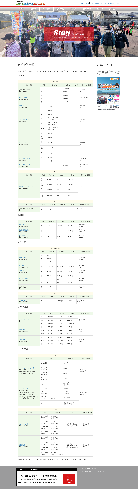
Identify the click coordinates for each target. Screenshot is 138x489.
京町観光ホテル (23, 257)
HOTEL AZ (22, 300)
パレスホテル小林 (24, 119)
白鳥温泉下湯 (22, 339)
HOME (21, 9)
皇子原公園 (22, 445)
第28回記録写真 (95, 3)
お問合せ (119, 3)
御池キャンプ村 (23, 424)
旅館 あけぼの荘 (23, 278)
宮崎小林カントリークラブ (26, 186)
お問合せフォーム (69, 478)
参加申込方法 (85, 3)
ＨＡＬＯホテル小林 (24, 164)
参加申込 (100, 9)
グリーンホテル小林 (24, 158)
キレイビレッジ (23, 389)
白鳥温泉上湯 (22, 329)
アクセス (103, 3)
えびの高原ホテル (24, 319)
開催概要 (33, 9)
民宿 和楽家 (22, 143)
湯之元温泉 (22, 235)
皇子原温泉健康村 (24, 230)
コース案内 (46, 9)
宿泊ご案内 (87, 9)
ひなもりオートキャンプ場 (26, 368)
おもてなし (60, 9)
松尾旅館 (21, 270)
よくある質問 (112, 3)
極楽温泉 (21, 224)
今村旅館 (21, 105)
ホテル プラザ (23, 97)
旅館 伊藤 (21, 265)
